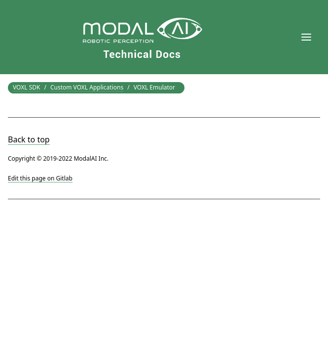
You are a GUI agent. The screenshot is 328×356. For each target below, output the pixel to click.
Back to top (29, 139)
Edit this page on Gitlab (40, 178)
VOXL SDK (26, 87)
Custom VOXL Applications (86, 87)
